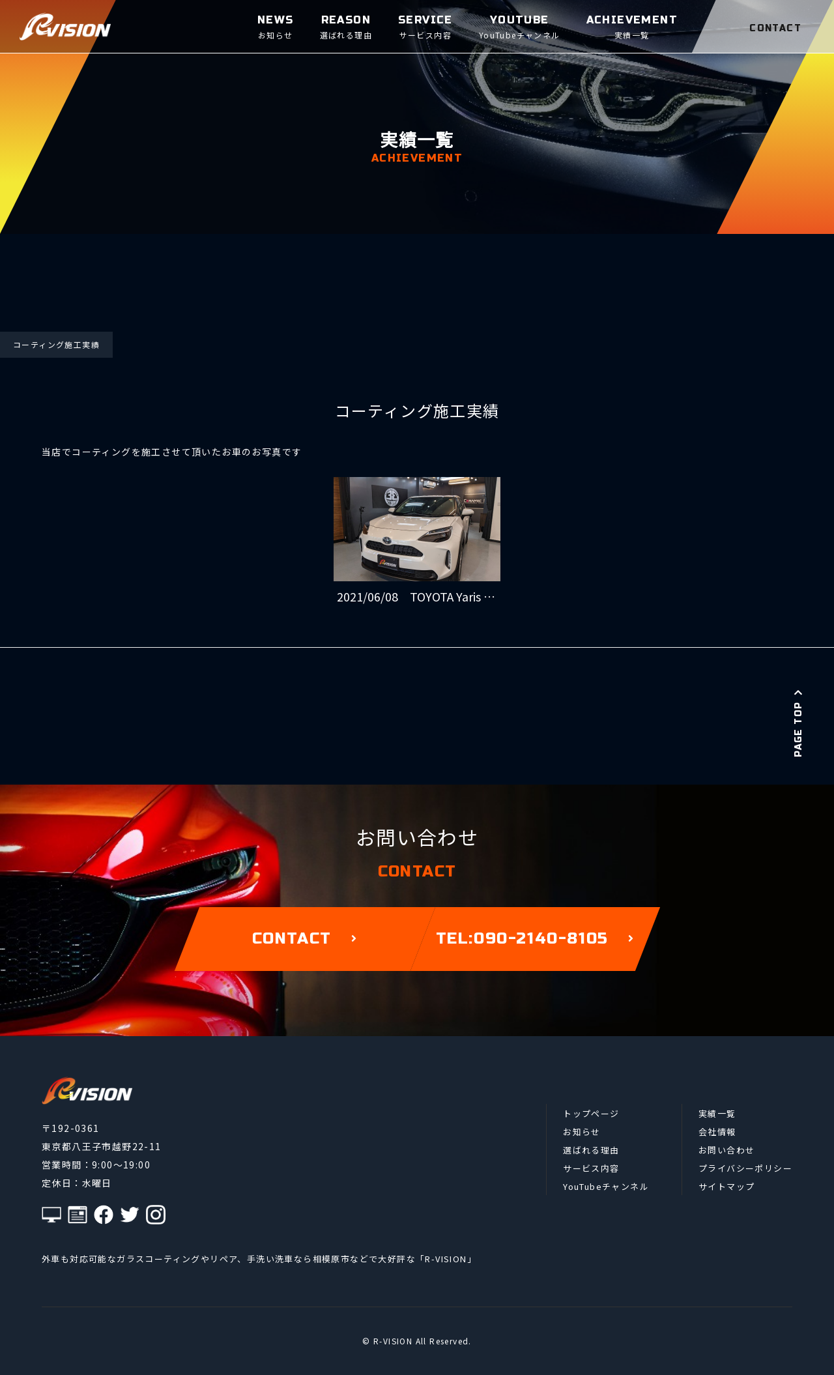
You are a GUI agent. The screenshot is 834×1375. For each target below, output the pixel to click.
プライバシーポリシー (745, 1168)
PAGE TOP (798, 722)
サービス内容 (591, 1168)
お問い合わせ (726, 1150)
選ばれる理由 (591, 1150)
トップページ (591, 1113)
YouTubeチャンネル (606, 1186)
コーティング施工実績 (56, 344)
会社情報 (717, 1131)
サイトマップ (726, 1186)
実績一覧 (717, 1113)
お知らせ (582, 1131)
